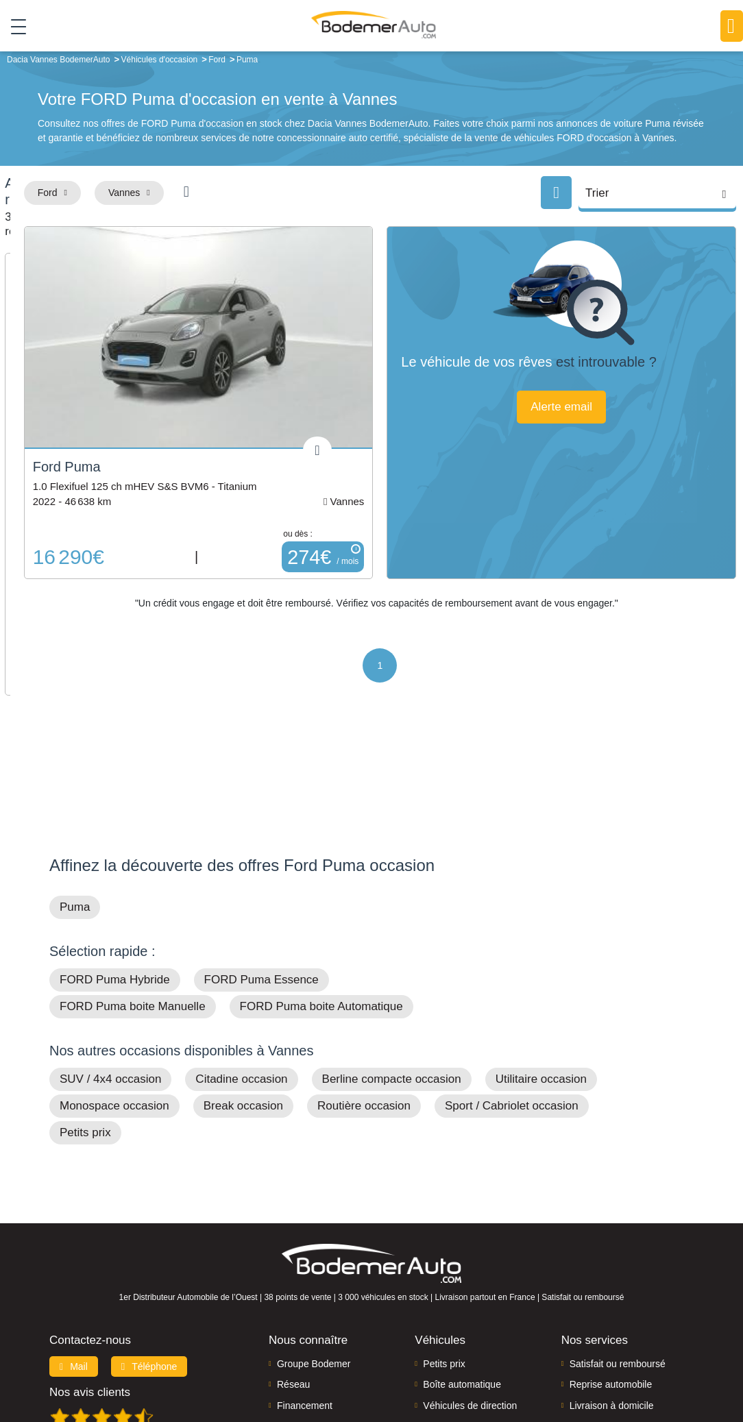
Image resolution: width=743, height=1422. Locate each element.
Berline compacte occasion (391, 956)
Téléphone (149, 1243)
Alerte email (617, 423)
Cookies (545, 1365)
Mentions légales (488, 1365)
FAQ (286, 1324)
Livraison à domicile (612, 1282)
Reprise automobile (611, 1261)
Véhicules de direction (470, 1282)
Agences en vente (608, 1324)
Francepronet (223, 1364)
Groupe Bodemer (313, 1240)
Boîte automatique (462, 1261)
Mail (74, 1243)
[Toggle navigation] (13, 26)
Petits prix (85, 1009)
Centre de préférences (401, 1365)
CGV (691, 1365)
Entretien (589, 1303)
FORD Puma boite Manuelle (133, 883)
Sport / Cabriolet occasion (511, 983)
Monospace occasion (114, 983)
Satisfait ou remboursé (618, 1240)
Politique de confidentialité (621, 1365)
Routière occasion (364, 983)
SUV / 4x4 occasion (110, 956)
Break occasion (243, 983)
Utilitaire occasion (541, 956)
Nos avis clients (89, 1268)
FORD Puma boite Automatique (321, 883)
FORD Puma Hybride (115, 856)
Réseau (293, 1261)
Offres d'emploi (309, 1303)
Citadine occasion (241, 956)
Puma (75, 784)
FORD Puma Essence (261, 856)
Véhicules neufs (457, 1303)
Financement (304, 1282)
